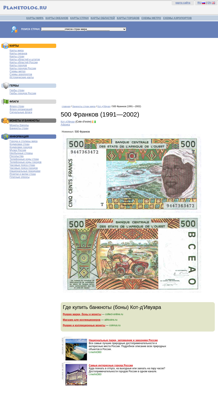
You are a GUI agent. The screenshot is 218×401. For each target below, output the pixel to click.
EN (209, 2)
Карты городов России (23, 68)
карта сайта (182, 2)
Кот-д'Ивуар (104, 106)
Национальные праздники (25, 171)
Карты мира (17, 50)
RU (199, 2)
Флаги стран (17, 106)
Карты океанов (18, 53)
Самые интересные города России (111, 365)
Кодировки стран (20, 144)
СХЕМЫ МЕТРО (151, 18)
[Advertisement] (138, 70)
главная (66, 106)
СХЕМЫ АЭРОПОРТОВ (177, 18)
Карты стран (17, 56)
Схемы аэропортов (21, 74)
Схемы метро (18, 71)
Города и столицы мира (23, 141)
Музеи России (18, 150)
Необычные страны (21, 153)
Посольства (17, 156)
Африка (65, 124)
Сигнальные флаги (21, 112)
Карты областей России (24, 62)
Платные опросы (20, 177)
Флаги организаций (21, 109)
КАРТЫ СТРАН (79, 18)
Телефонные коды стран (24, 159)
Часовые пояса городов (24, 168)
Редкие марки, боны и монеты (82, 314)
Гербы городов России (23, 93)
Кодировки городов (21, 147)
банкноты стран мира (83, 106)
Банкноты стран (19, 128)
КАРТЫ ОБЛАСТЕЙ (103, 18)
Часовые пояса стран (22, 165)
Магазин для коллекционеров (81, 319)
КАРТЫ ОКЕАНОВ (57, 18)
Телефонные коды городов (26, 162)
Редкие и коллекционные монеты (84, 325)
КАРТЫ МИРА (34, 18)
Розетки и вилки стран (23, 174)
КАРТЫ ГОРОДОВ (128, 18)
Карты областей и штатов (25, 59)
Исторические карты (22, 77)
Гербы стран (17, 90)
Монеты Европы (19, 125)
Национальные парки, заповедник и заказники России (123, 340)
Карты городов (18, 65)
